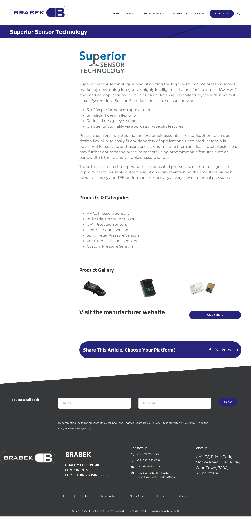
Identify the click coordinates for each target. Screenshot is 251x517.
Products (85, 496)
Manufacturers (110, 496)
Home (66, 496)
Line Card (163, 496)
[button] (238, 14)
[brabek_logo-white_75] (27, 453)
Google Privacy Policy (71, 428)
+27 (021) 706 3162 (148, 454)
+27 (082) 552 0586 (149, 460)
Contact (184, 496)
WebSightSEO (171, 510)
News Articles (138, 496)
